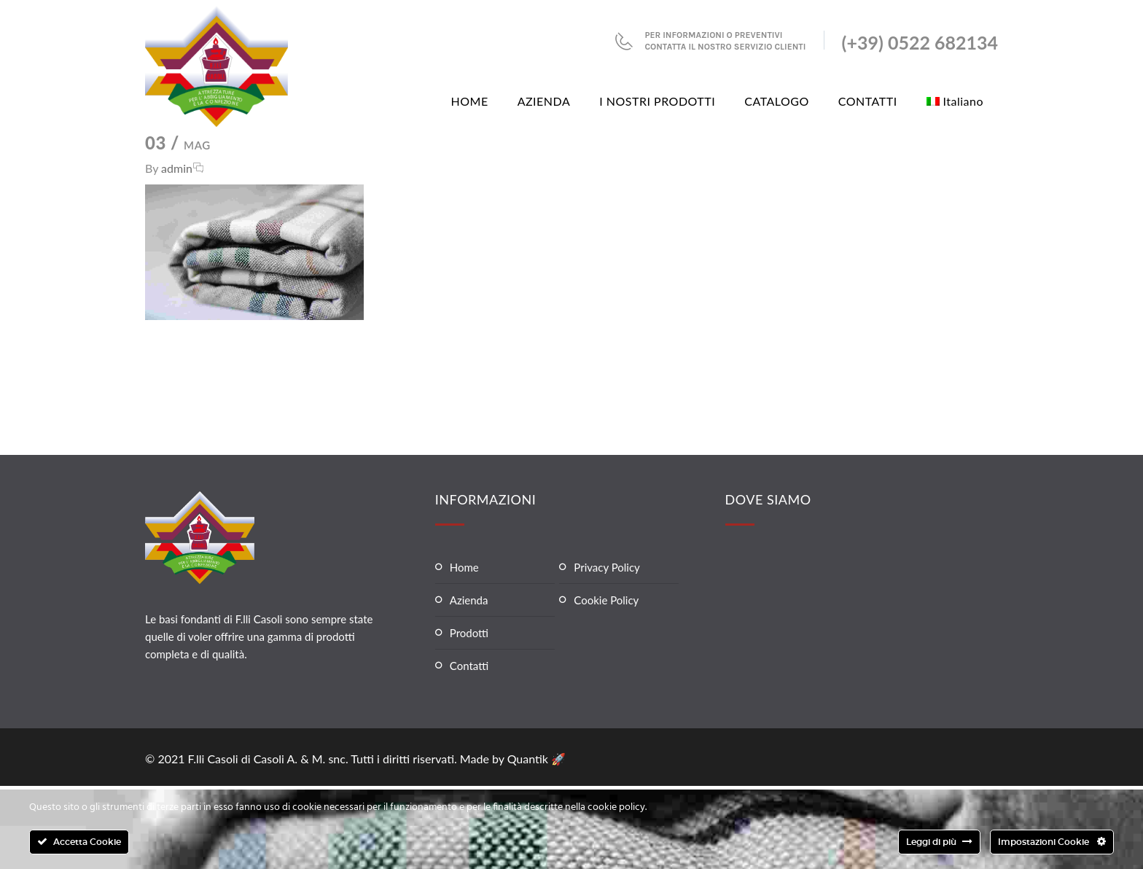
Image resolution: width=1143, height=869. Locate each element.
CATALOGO (776, 101)
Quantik (529, 758)
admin (176, 168)
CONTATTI (867, 101)
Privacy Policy (606, 567)
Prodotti (469, 632)
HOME (469, 101)
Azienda (469, 600)
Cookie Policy (606, 600)
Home (464, 567)
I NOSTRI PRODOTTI (657, 101)
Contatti (469, 665)
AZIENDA (544, 101)
